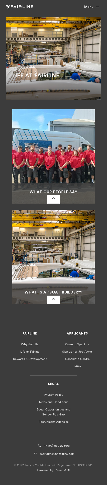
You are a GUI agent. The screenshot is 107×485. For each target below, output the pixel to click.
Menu (88, 7)
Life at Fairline (29, 351)
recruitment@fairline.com (57, 453)
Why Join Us (29, 344)
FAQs (77, 366)
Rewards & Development (30, 359)
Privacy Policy (53, 394)
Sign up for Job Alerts (77, 351)
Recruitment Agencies (53, 421)
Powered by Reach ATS (53, 470)
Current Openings (77, 344)
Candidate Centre (77, 359)
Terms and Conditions (53, 402)
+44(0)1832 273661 (57, 445)
